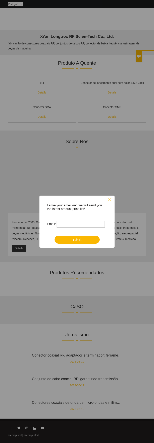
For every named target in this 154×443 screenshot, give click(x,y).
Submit (77, 239)
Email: (51, 224)
